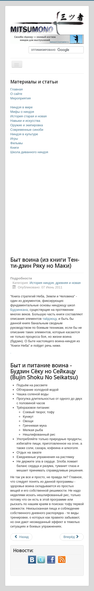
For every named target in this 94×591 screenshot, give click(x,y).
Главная (16, 89)
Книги (14, 147)
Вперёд (71, 537)
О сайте (16, 94)
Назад (21, 537)
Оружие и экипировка (26, 125)
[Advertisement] (47, 205)
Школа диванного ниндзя (29, 152)
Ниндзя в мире (21, 107)
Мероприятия (20, 98)
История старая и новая (28, 116)
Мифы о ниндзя (22, 112)
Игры (14, 138)
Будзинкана (19, 310)
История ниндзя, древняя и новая (55, 283)
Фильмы (16, 143)
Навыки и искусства (25, 121)
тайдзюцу (49, 319)
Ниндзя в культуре (24, 134)
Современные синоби (26, 129)
